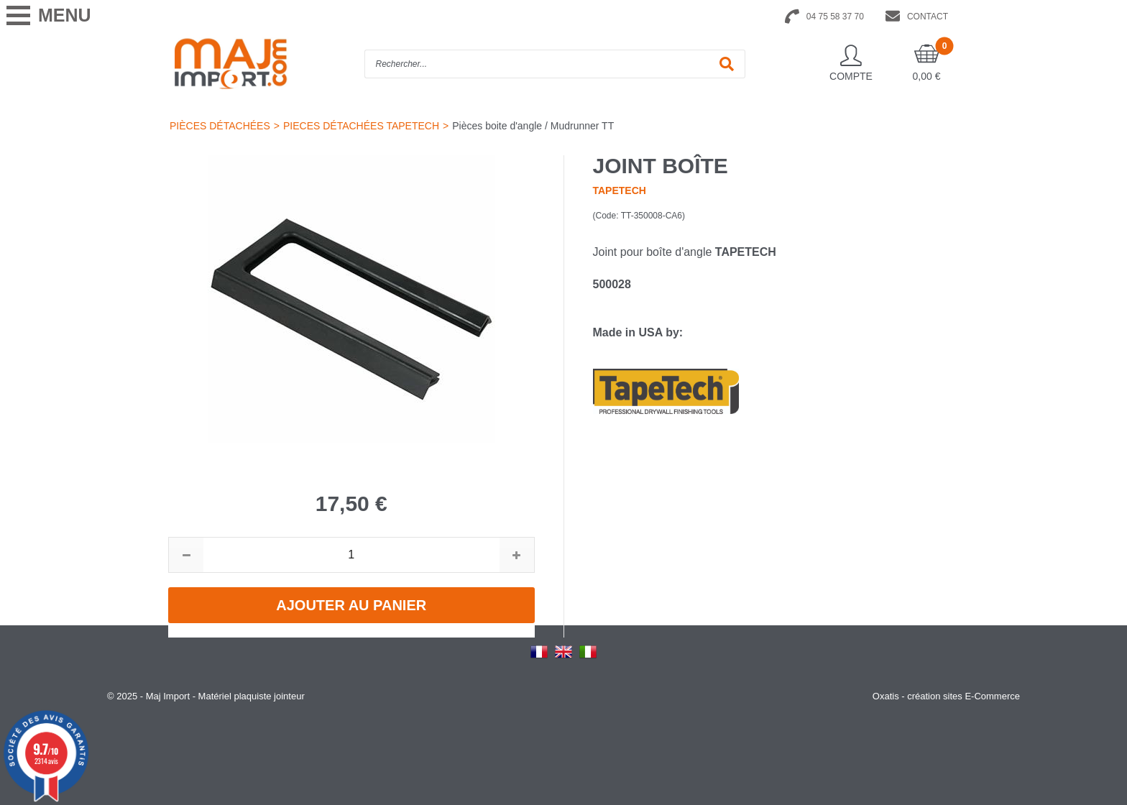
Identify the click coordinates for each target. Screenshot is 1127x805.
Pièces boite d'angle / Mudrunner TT (533, 126)
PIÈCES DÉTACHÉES (220, 126)
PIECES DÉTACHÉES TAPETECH (361, 126)
